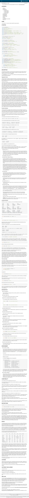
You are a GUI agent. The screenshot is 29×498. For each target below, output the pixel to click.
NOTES (4, 17)
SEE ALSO (4, 19)
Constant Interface (6, 12)
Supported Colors (6, 10)
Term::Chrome (5, 480)
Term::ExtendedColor (9, 478)
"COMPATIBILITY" (5, 74)
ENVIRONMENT (5, 14)
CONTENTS (4, 6)
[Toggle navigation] (1, 1)
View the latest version (22, 4)
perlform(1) (18, 416)
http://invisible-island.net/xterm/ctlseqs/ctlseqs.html (21, 487)
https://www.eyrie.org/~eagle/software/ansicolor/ (8, 490)
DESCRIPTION (5, 9)
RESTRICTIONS (5, 16)
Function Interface (6, 11)
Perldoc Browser (24, 1)
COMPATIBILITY (5, 15)
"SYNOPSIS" (12, 73)
